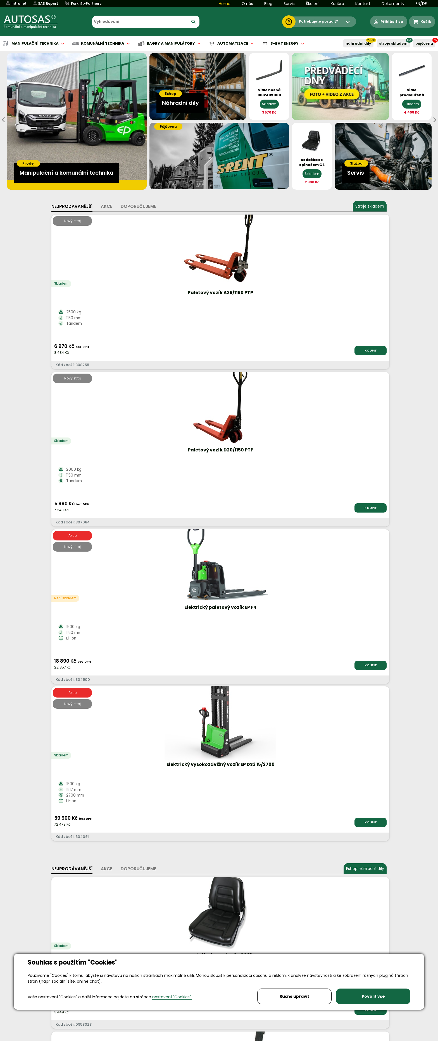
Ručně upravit (294, 996)
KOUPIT (114, 350)
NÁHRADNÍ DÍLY (358, 43)
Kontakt (362, 3)
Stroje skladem (369, 206)
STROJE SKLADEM (393, 43)
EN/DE (421, 3)
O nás (247, 3)
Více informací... (343, 673)
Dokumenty (393, 3)
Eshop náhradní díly (365, 397)
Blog (268, 3)
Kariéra (337, 3)
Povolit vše (373, 996)
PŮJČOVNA (424, 43)
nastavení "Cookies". (172, 997)
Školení (313, 3)
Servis (289, 3)
